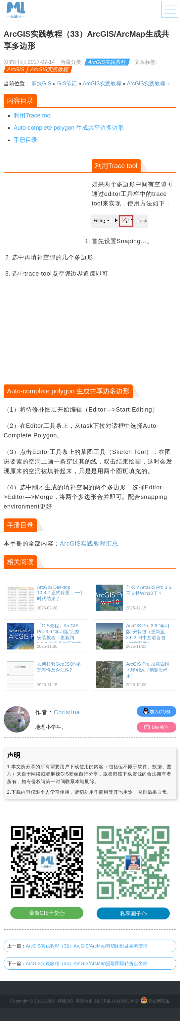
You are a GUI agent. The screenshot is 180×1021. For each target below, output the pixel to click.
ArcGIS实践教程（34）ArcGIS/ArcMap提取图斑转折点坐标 (87, 963)
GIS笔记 (67, 83)
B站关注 (156, 727)
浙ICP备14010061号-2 (116, 1001)
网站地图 (84, 1001)
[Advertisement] (47, 195)
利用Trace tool (33, 115)
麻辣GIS (41, 83)
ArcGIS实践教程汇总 (89, 543)
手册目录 (25, 140)
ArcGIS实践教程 (107, 62)
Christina (67, 712)
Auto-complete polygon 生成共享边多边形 (69, 127)
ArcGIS (16, 69)
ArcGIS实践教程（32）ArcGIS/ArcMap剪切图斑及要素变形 (87, 946)
